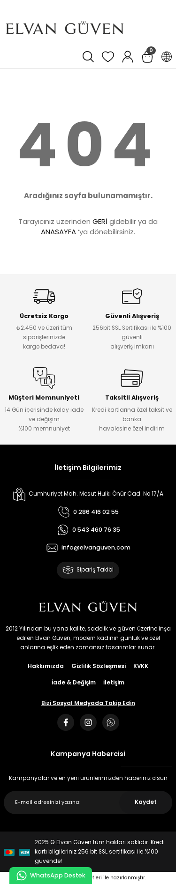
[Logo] (65, 28)
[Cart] (147, 57)
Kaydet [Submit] (146, 802)
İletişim (113, 682)
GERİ (99, 221)
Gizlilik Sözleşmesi (98, 666)
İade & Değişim (74, 682)
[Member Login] (128, 57)
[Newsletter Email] (88, 802)
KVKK (140, 666)
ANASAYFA (58, 232)
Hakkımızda (46, 666)
